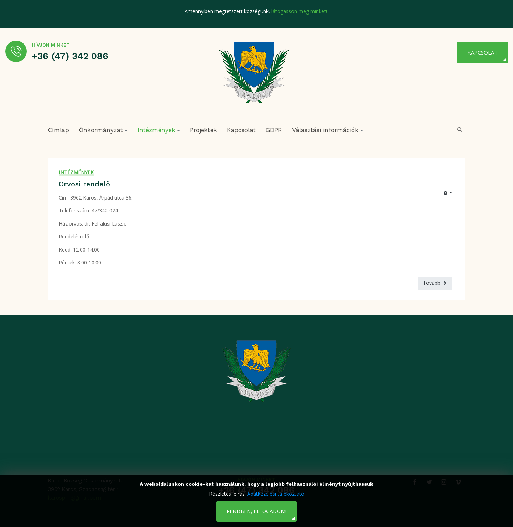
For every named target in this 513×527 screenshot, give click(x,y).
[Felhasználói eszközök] (447, 193)
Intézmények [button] (159, 130)
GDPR (274, 130)
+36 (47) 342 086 (70, 56)
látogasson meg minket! (299, 11)
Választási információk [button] (327, 130)
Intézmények (76, 172)
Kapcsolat (482, 52)
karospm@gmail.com (74, 498)
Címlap (58, 130)
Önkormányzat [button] (103, 130)
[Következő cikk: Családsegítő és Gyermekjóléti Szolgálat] (435, 283)
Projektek (203, 130)
